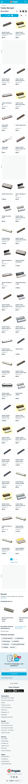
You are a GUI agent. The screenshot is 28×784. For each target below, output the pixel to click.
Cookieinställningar (6, 763)
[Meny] (2, 2)
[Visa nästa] (16, 559)
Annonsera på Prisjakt (7, 727)
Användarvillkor (5, 756)
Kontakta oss (4, 743)
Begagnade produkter (7, 717)
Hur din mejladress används (7, 677)
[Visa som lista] (23, 11)
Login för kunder (5, 732)
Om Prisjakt (4, 738)
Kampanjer (4, 714)
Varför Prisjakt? (5, 723)
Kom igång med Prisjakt (7, 698)
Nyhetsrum (4, 748)
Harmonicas (3, 598)
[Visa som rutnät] (20, 11)
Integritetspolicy (5, 761)
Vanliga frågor (5, 741)
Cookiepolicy (4, 759)
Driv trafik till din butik (6, 725)
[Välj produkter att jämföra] (21, 15)
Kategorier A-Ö (5, 712)
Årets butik (4, 710)
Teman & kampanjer (6, 707)
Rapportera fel (14, 562)
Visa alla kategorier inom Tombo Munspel (21, 627)
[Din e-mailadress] (14, 669)
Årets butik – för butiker (7, 730)
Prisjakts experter (5, 705)
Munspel (4, 5)
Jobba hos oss (5, 745)
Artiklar (3, 702)
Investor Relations (6, 750)
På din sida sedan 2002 (7, 700)
